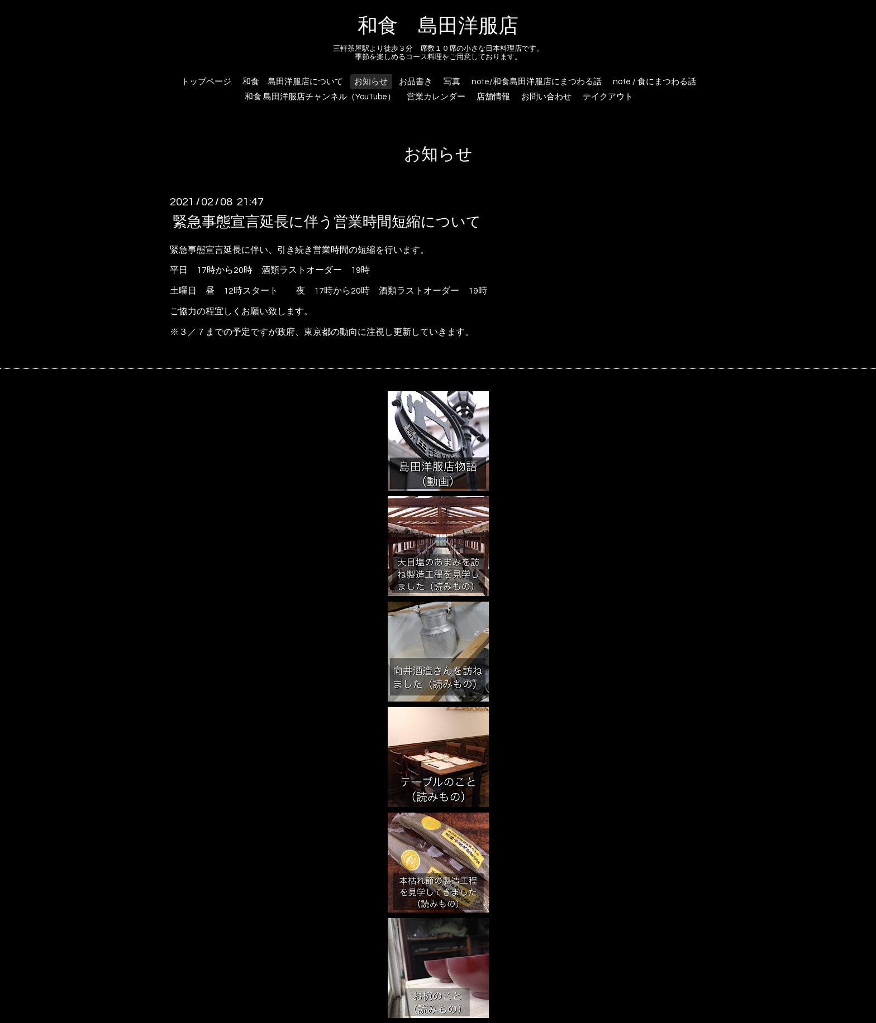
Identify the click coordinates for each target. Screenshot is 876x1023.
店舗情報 (493, 97)
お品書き (415, 82)
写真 (452, 82)
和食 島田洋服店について (292, 82)
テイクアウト (608, 97)
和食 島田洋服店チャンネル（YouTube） (320, 97)
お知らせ (371, 82)
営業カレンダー (436, 97)
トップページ (206, 82)
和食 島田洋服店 (438, 26)
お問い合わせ (546, 97)
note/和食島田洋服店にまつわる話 (537, 82)
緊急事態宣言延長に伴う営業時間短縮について (327, 221)
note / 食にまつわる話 (654, 82)
